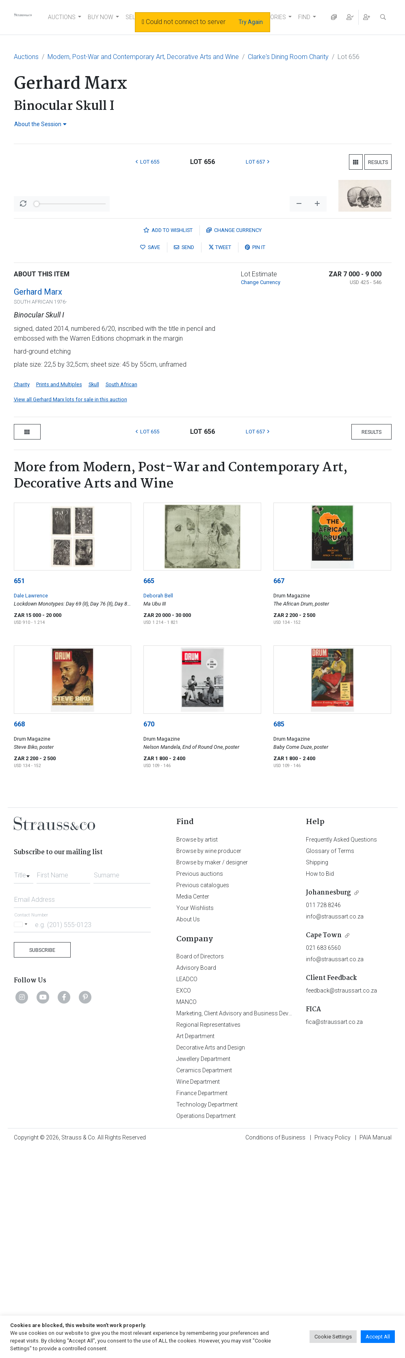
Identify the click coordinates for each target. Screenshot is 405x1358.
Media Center (192, 1105)
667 (278, 789)
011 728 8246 (323, 1113)
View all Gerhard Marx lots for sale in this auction (70, 608)
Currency (234, 438)
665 (148, 789)
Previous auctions (199, 1082)
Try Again (250, 22)
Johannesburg (328, 1101)
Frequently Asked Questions (341, 1048)
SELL (132, 17)
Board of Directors (200, 1164)
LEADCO (186, 1187)
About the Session (40, 124)
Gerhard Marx (38, 500)
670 (148, 932)
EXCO (183, 1199)
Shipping (317, 1070)
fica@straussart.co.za (334, 1230)
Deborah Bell (158, 804)
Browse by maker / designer (212, 1070)
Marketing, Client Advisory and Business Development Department (259, 1221)
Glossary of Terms (330, 1059)
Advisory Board (196, 1176)
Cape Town (324, 1144)
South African (121, 593)
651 (19, 789)
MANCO (186, 1210)
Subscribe (42, 1158)
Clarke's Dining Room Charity (288, 57)
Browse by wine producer (208, 1059)
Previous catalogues (202, 1093)
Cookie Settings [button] (333, 1337)
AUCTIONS (62, 17)
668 (19, 932)
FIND (304, 17)
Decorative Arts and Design (210, 1256)
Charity (22, 593)
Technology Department (207, 1313)
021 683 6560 (323, 1156)
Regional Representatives (208, 1233)
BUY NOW (100, 17)
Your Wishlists (195, 1116)
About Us (188, 1127)
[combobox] (23, 1081)
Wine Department (198, 1290)
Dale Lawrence (31, 804)
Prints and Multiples (59, 593)
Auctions (26, 57)
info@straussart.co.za (335, 1125)
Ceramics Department (204, 1278)
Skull (94, 593)
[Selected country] (22, 1132)
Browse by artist (197, 1048)
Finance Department (201, 1301)
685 (278, 932)
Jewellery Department (203, 1267)
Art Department (195, 1244)
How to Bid (320, 1082)
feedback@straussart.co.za (341, 1199)
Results (378, 162)
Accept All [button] (378, 1337)
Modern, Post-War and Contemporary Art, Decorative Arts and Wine (143, 57)
